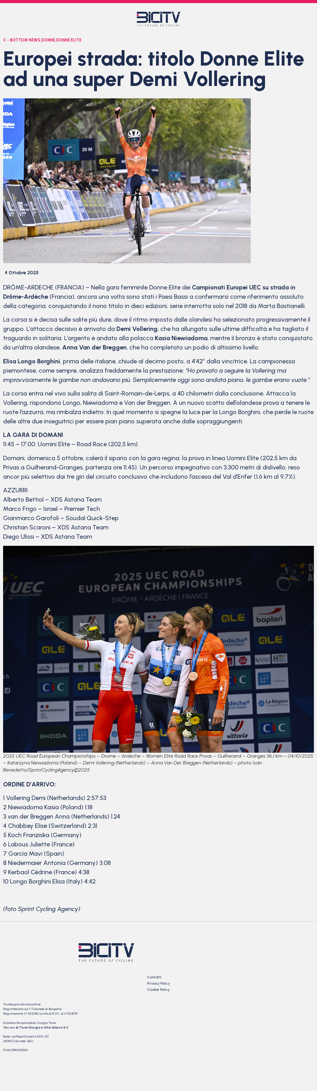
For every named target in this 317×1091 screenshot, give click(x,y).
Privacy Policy (158, 983)
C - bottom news (21, 40)
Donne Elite (68, 40)
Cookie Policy (158, 989)
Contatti (154, 977)
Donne (48, 40)
